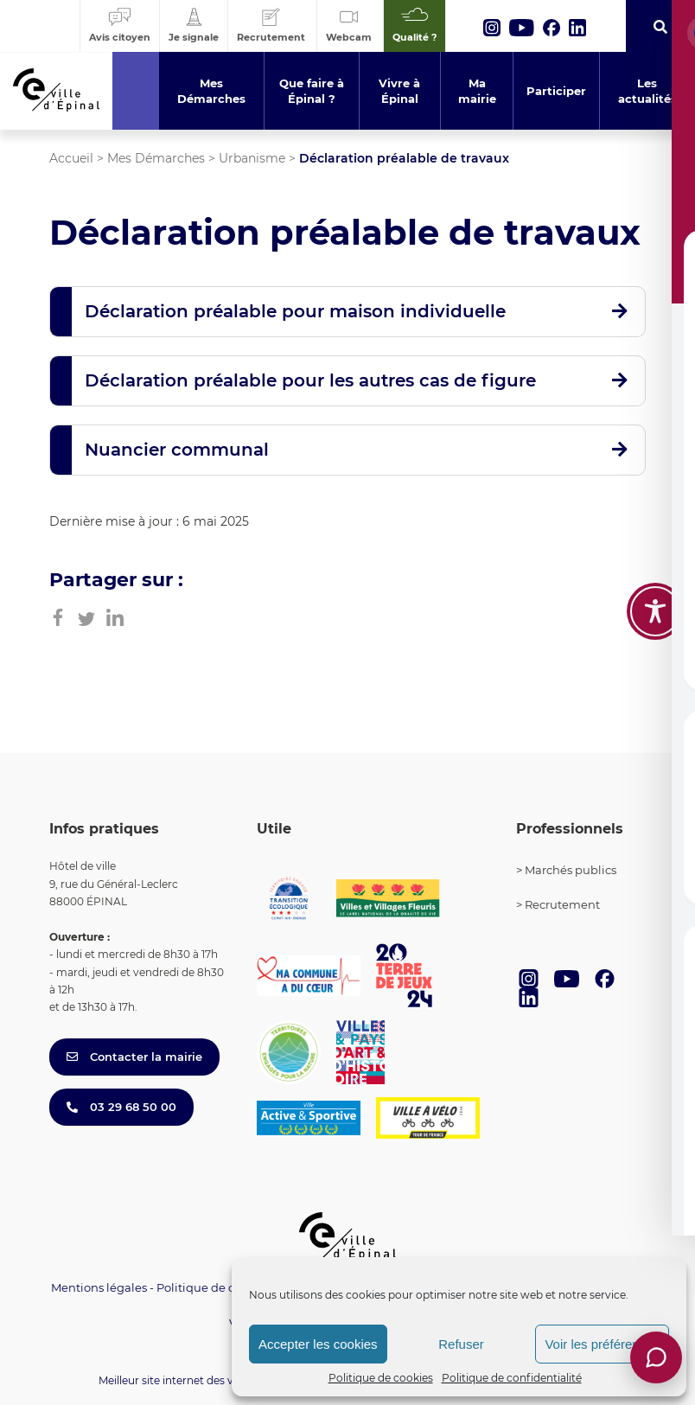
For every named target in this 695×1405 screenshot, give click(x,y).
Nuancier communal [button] (177, 449)
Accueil (71, 158)
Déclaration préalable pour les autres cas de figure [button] (310, 380)
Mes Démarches (156, 158)
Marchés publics (570, 870)
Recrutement (562, 904)
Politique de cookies (380, 1377)
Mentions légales (99, 1287)
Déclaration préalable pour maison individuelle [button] (295, 311)
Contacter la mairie (134, 1056)
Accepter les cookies (318, 1344)
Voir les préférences (602, 1344)
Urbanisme (252, 158)
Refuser (461, 1344)
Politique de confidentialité (512, 1377)
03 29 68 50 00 (121, 1107)
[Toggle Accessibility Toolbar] (655, 611)
